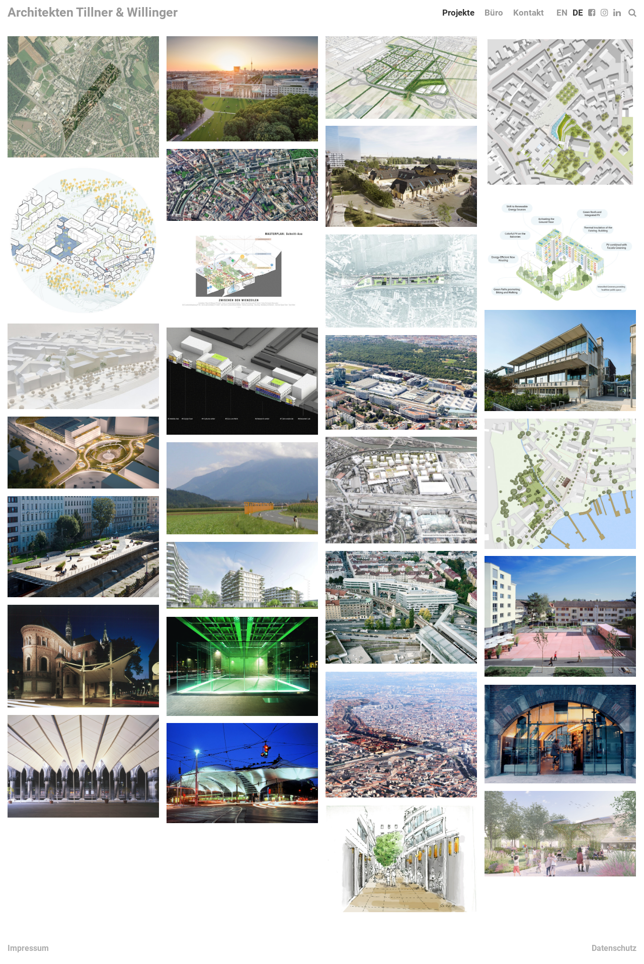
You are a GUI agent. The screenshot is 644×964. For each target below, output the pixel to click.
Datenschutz (614, 948)
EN (562, 13)
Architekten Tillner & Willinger (93, 12)
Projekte (458, 13)
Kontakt (528, 13)
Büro (494, 13)
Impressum (28, 948)
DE (578, 13)
